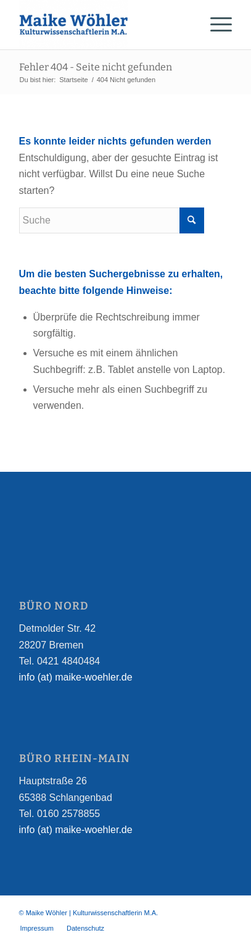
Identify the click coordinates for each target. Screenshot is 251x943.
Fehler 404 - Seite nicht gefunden (95, 67)
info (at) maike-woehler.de (76, 677)
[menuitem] (37, 928)
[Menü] (215, 24)
